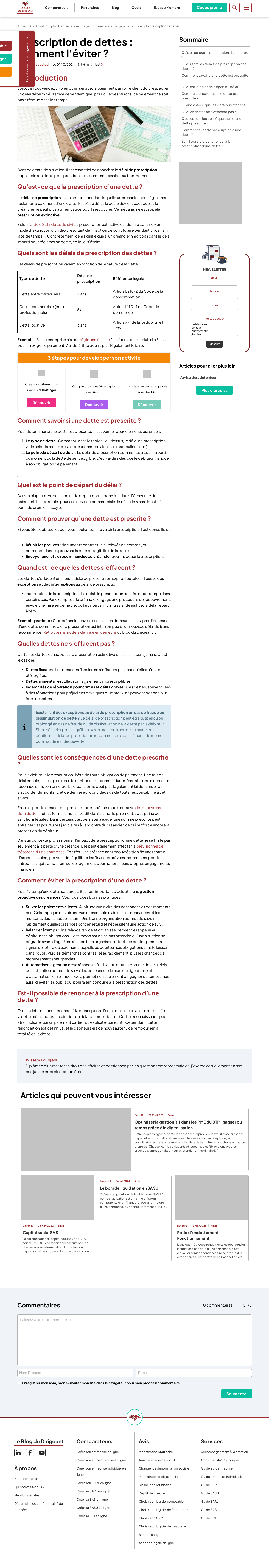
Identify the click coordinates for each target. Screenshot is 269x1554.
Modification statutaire (156, 1452)
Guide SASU (210, 1493)
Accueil (22, 26)
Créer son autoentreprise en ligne (101, 1460)
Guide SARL (209, 1501)
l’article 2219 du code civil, (51, 224)
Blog (115, 7)
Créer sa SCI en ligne (92, 1516)
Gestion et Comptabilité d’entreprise (54, 26)
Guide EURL (209, 1485)
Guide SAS (209, 1510)
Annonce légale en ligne (156, 1543)
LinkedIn (18, 1452)
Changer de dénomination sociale (164, 1468)
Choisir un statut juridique (220, 1460)
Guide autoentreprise (217, 1468)
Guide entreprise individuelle (222, 1476)
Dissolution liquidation (155, 1485)
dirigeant (214, 327)
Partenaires (90, 7)
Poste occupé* (214, 318)
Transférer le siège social (157, 1460)
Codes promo (209, 7)
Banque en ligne (150, 1534)
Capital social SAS (40, 1232)
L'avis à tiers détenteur (197, 377)
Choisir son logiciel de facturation (163, 1510)
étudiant (214, 334)
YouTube (42, 1452)
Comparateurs (56, 7)
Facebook (30, 1452)
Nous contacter (26, 1478)
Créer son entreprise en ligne (98, 1452)
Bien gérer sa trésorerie (127, 26)
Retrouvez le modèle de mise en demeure (79, 632)
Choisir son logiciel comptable (161, 1501)
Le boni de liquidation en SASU (129, 1187)
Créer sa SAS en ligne (92, 1499)
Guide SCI (208, 1518)
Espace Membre (167, 7)
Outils (136, 7)
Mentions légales (26, 1495)
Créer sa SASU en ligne (93, 1507)
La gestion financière (95, 26)
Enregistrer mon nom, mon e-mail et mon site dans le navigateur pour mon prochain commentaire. (101, 1383)
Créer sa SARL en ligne (93, 1491)
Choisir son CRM (151, 1518)
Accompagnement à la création (224, 1452)
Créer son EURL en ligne (94, 1483)
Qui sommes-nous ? (29, 1487)
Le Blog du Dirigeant (25, 7)
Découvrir (41, 402)
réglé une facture (95, 339)
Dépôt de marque (152, 1493)
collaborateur (214, 324)
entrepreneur (214, 331)
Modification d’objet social (158, 1476)
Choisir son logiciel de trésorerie (162, 1526)
